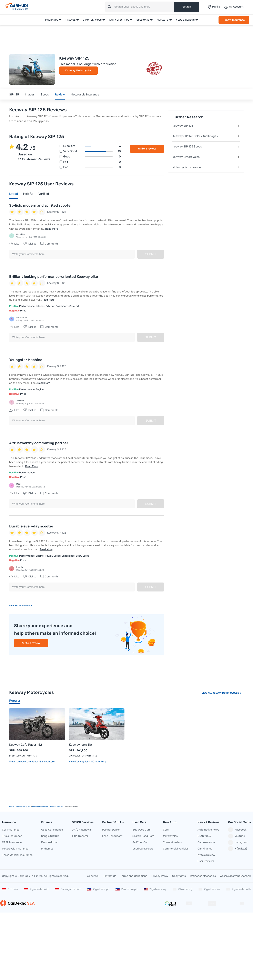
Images (29, 94)
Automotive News (208, 829)
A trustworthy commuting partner (38, 443)
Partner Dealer (111, 829)
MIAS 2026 (204, 835)
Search (186, 6)
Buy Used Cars (141, 829)
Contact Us (109, 875)
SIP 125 (14, 94)
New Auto (163, 20)
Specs (45, 94)
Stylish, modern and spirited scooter (40, 205)
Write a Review (206, 854)
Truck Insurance (12, 835)
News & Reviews (185, 20)
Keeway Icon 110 (80, 744)
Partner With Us (119, 20)
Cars (166, 829)
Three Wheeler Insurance (17, 854)
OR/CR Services (92, 20)
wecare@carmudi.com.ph (235, 875)
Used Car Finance (52, 829)
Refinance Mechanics (203, 875)
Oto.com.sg (182, 889)
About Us (93, 875)
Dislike (29, 243)
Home (11, 806)
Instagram (237, 842)
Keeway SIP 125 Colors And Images (206, 136)
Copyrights (179, 875)
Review (60, 94)
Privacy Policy (159, 875)
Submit (150, 254)
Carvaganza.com (68, 889)
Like (14, 243)
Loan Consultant (112, 835)
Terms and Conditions (133, 875)
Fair (92, 162)
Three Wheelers (172, 842)
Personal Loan (49, 842)
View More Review (20, 605)
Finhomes (47, 848)
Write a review (147, 148)
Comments (49, 243)
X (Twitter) (237, 848)
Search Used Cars (143, 835)
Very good (92, 151)
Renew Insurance (234, 19)
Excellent (92, 146)
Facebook (237, 829)
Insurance (51, 20)
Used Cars (142, 20)
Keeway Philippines (40, 806)
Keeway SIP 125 (206, 125)
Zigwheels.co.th (238, 889)
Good (92, 156)
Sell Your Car (140, 842)
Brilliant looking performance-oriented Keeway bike (53, 277)
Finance (70, 20)
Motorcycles (170, 835)
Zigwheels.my (155, 889)
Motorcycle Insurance (85, 94)
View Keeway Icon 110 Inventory (87, 761)
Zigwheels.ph (98, 889)
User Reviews (206, 861)
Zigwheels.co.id (36, 889)
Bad (92, 167)
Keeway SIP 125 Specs (206, 146)
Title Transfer (80, 835)
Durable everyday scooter (31, 526)
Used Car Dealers (142, 848)
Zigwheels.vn (209, 889)
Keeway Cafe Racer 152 (25, 744)
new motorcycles (23, 806)
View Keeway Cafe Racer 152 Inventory (32, 761)
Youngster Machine (25, 360)
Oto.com (10, 889)
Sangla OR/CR (50, 835)
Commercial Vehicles (176, 848)
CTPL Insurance (12, 842)
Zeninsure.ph (126, 889)
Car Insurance (10, 829)
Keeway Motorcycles (78, 70)
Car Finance (205, 848)
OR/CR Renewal (81, 829)
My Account (233, 7)
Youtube (236, 836)
